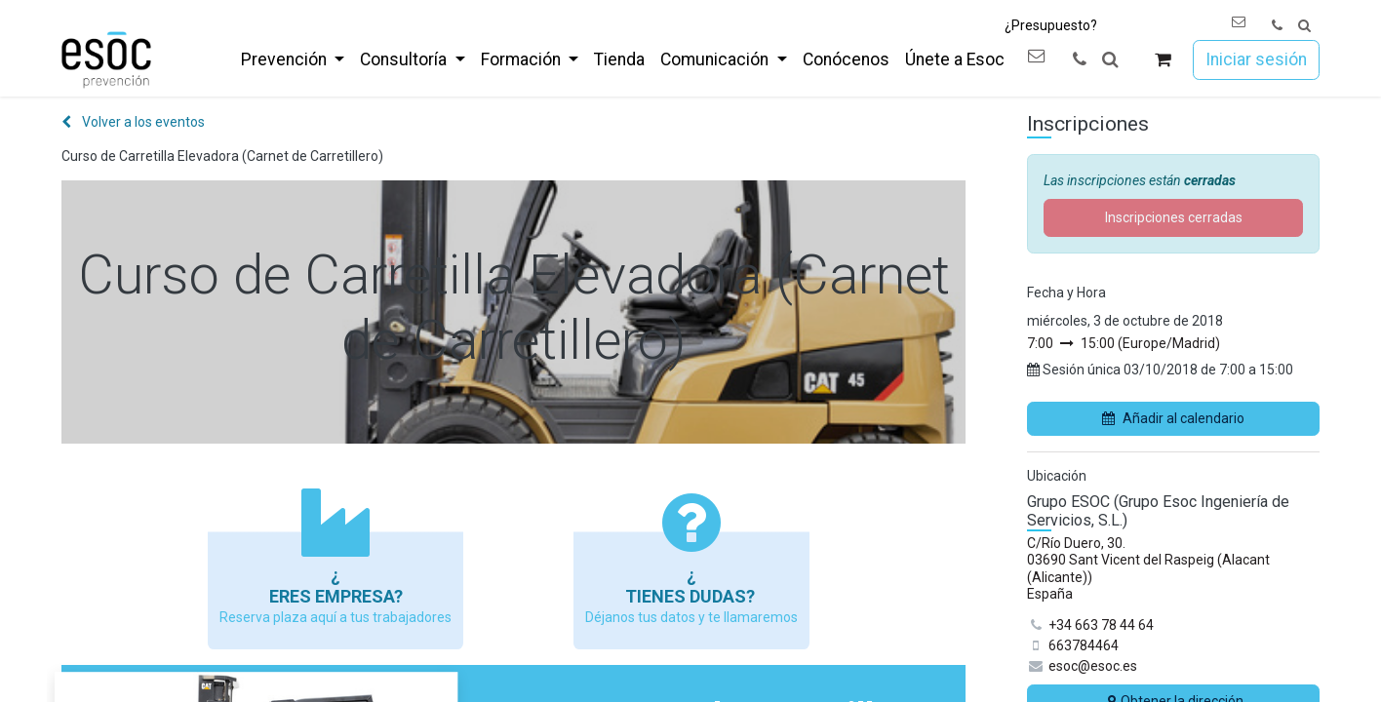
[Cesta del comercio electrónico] (1163, 60)
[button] (1304, 26)
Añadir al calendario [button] (1173, 418)
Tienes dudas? (692, 596)
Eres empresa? (336, 596)
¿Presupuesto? (1051, 25)
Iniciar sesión (1256, 59)
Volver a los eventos (133, 122)
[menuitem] (292, 59)
